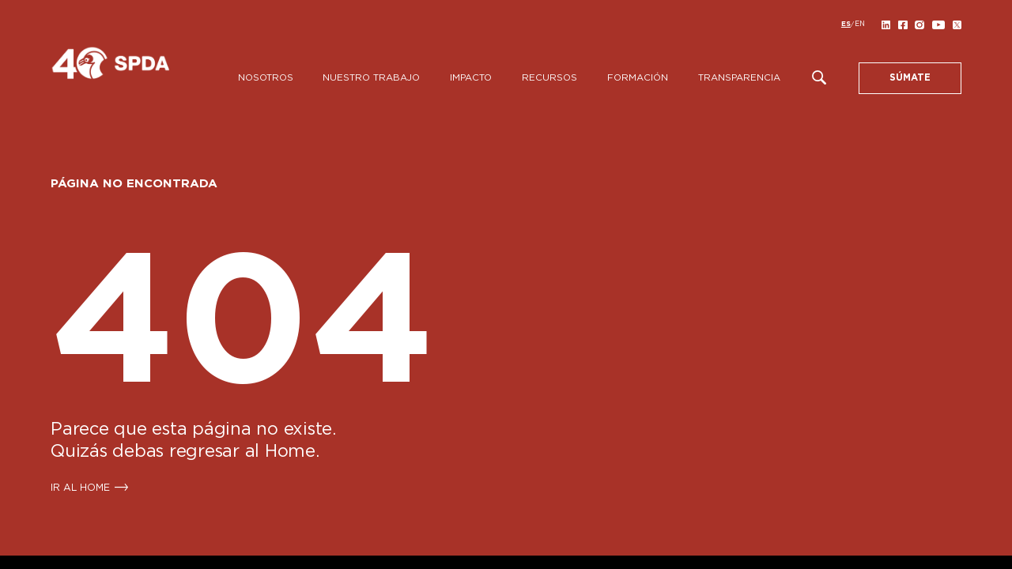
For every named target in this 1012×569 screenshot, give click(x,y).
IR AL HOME (80, 487)
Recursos (549, 77)
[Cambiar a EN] (860, 24)
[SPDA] (138, 70)
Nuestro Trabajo (371, 77)
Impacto (471, 77)
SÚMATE (910, 77)
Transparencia (739, 77)
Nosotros (265, 77)
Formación (637, 77)
